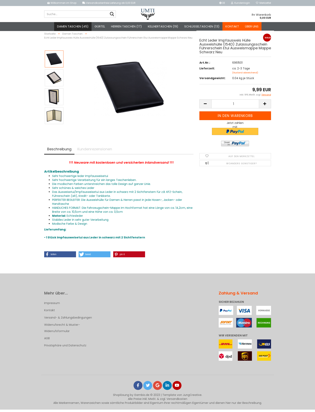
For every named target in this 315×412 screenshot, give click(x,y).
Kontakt (232, 26)
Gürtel (100, 26)
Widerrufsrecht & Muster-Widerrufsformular (62, 330)
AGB (47, 340)
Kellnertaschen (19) (163, 26)
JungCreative (192, 397)
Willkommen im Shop (61, 3)
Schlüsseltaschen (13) (201, 26)
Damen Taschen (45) (73, 26)
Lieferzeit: (207, 71)
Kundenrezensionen (94, 151)
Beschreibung (59, 151)
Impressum (52, 305)
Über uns (251, 26)
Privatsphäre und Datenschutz (65, 348)
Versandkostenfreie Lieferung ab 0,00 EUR (109, 3)
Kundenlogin (240, 3)
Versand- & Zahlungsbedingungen (68, 320)
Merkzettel (263, 3)
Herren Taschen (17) (126, 26)
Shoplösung (121, 397)
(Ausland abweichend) (245, 75)
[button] (60, 257)
